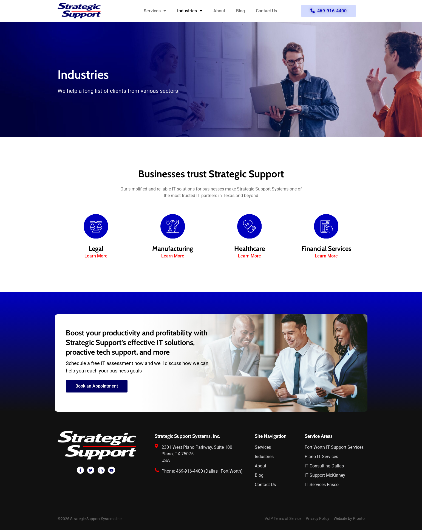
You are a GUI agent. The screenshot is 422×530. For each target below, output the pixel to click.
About (219, 10)
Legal (96, 249)
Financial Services (326, 249)
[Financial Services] (326, 226)
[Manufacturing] (172, 226)
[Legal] (96, 226)
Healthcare (249, 249)
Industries (189, 11)
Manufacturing (172, 249)
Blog (240, 10)
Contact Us (266, 10)
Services (155, 11)
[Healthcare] (249, 226)
